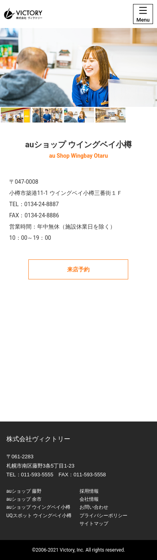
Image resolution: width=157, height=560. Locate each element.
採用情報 (89, 491)
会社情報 (89, 499)
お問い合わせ (93, 507)
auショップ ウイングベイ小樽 (38, 507)
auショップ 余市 (24, 499)
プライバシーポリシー (103, 515)
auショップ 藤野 (24, 491)
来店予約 (78, 269)
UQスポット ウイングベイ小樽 (39, 515)
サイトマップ (93, 523)
